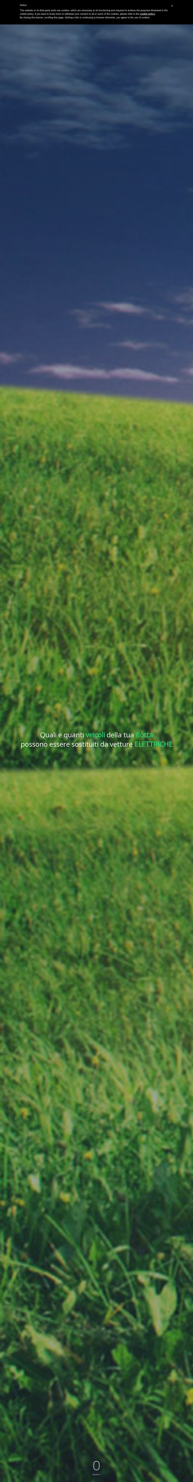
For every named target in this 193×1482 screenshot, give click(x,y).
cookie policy (147, 14)
